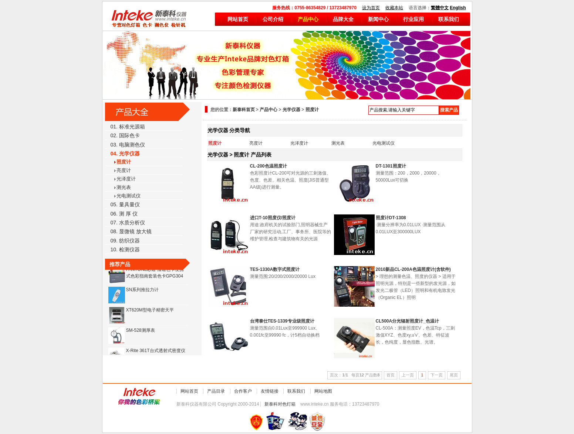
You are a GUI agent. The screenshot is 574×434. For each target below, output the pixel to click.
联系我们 (448, 19)
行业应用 (413, 19)
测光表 (124, 187)
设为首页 (371, 7)
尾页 (454, 375)
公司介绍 (273, 19)
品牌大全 (343, 19)
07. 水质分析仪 (128, 222)
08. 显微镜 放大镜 (131, 231)
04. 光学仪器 (125, 153)
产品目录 (216, 391)
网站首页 (237, 19)
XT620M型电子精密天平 (150, 310)
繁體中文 (440, 7)
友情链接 (269, 391)
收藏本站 (394, 7)
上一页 (408, 375)
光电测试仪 (129, 196)
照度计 (124, 162)
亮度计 (124, 170)
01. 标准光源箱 (128, 127)
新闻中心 (378, 19)
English (458, 7)
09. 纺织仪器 (125, 241)
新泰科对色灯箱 (280, 404)
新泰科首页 (244, 109)
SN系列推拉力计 (142, 290)
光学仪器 (291, 109)
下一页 (436, 375)
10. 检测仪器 (125, 249)
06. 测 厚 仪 (124, 214)
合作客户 (243, 391)
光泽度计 (126, 179)
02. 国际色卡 (125, 135)
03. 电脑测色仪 (128, 145)
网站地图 (323, 391)
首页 (390, 375)
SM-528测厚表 (140, 331)
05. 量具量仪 (125, 204)
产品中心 (308, 19)
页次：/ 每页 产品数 (354, 375)
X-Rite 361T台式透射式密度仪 (155, 351)
